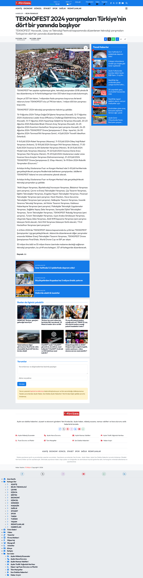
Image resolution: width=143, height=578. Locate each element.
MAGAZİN (13, 506)
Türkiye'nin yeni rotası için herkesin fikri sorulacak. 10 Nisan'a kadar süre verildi (51, 322)
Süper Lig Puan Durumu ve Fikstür (22, 567)
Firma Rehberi (11, 538)
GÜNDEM (13, 503)
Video (8, 532)
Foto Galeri (10, 529)
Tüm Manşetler (50, 440)
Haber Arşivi (106, 440)
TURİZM (12, 519)
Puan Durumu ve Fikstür (25, 440)
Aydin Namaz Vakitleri (81, 435)
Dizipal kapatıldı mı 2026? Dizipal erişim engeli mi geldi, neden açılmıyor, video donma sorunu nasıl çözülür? (76, 348)
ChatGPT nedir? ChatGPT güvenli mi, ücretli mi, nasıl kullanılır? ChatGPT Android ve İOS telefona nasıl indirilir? (52, 349)
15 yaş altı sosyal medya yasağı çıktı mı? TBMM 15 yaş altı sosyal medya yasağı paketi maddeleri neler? (76, 323)
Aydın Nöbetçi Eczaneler (25, 435)
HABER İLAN (14, 527)
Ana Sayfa (10, 479)
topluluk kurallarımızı (37, 391)
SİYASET (47, 8)
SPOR (55, 8)
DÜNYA (12, 492)
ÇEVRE (12, 490)
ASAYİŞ (19, 8)
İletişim (8, 551)
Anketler (9, 545)
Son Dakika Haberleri (80, 440)
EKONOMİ (28, 8)
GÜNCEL (38, 8)
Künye (8, 548)
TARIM (11, 516)
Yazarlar (9, 535)
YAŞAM (12, 522)
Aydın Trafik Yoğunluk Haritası (112, 435)
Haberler (19, 13)
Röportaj (9, 540)
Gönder (22, 384)
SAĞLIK (62, 8)
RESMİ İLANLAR (74, 8)
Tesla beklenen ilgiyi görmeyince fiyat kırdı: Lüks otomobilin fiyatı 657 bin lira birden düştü (28, 348)
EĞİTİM (12, 495)
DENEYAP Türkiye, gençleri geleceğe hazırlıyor (27, 321)
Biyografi (9, 543)
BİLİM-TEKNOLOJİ (32, 13)
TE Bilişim (28, 467)
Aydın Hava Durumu (52, 435)
